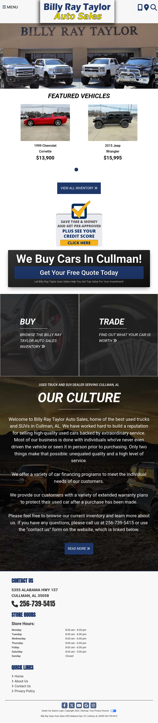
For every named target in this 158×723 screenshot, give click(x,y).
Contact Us (23, 686)
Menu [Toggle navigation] (10, 7)
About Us (21, 681)
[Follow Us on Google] (86, 705)
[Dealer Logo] (77, 11)
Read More (79, 549)
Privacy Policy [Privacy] (25, 691)
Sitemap (84, 711)
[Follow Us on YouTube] (79, 705)
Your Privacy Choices (103, 711)
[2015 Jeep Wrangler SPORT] (112, 122)
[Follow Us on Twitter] (72, 705)
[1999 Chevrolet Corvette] (45, 122)
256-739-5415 (120, 522)
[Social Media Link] (93, 705)
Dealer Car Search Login (53, 711)
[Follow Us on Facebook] (64, 705)
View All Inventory (78, 188)
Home (19, 676)
